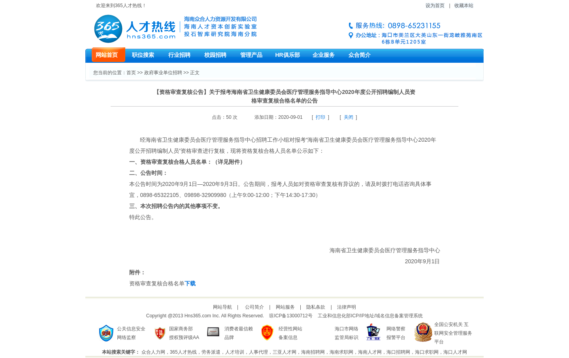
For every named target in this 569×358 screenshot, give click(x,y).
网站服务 (285, 307)
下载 (190, 283)
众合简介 (360, 55)
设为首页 (435, 5)
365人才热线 (183, 352)
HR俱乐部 (287, 55)
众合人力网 (153, 352)
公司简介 (254, 307)
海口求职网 (427, 352)
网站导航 (222, 307)
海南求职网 (341, 352)
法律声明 (346, 307)
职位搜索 (143, 55)
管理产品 (251, 55)
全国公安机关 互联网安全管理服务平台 (453, 333)
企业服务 (324, 55)
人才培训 (234, 352)
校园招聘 (215, 55)
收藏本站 (463, 5)
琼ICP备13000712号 (290, 316)
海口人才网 (455, 352)
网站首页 (107, 55)
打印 (320, 117)
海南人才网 (370, 352)
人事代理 (258, 352)
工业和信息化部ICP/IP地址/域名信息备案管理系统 (370, 316)
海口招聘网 (398, 352)
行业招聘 (179, 55)
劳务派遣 (211, 352)
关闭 (348, 117)
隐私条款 (315, 307)
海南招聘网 (313, 352)
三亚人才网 (284, 352)
